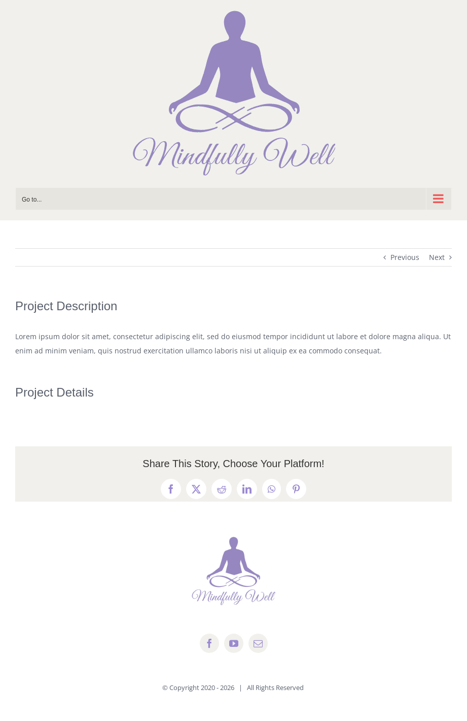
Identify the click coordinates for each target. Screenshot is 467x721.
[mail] (258, 643)
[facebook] (209, 643)
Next (437, 257)
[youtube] (233, 643)
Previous (404, 257)
